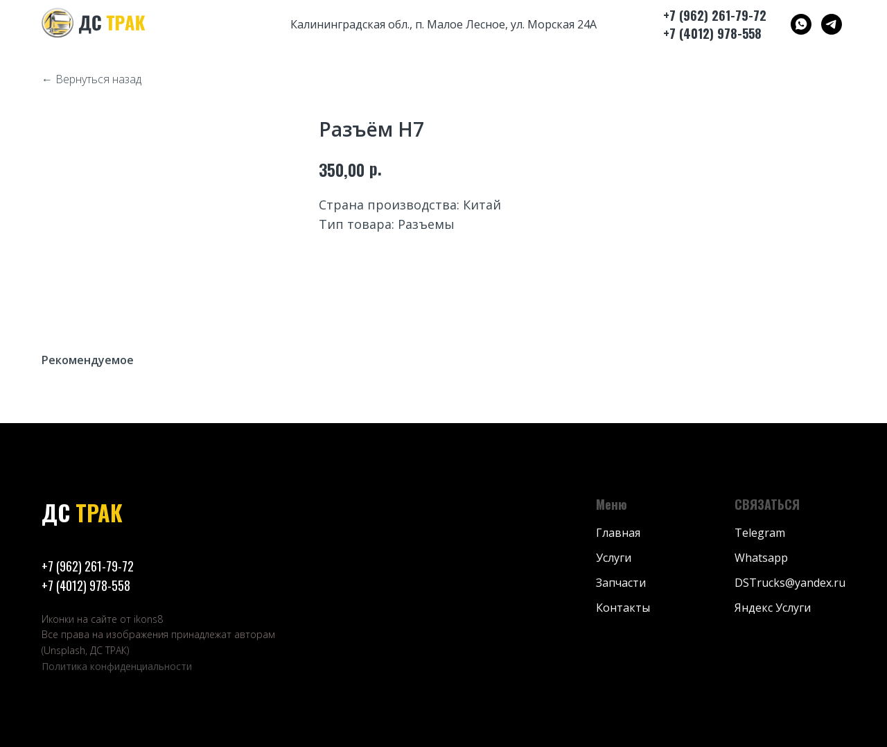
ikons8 (148, 619)
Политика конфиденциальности (117, 666)
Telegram (760, 532)
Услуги (613, 557)
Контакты (623, 607)
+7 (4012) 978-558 (86, 585)
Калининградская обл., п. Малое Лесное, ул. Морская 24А (443, 24)
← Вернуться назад (91, 79)
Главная (618, 532)
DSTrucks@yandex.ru (790, 582)
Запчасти (621, 582)
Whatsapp (761, 557)
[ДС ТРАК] (801, 24)
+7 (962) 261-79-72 (88, 566)
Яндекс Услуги (773, 607)
